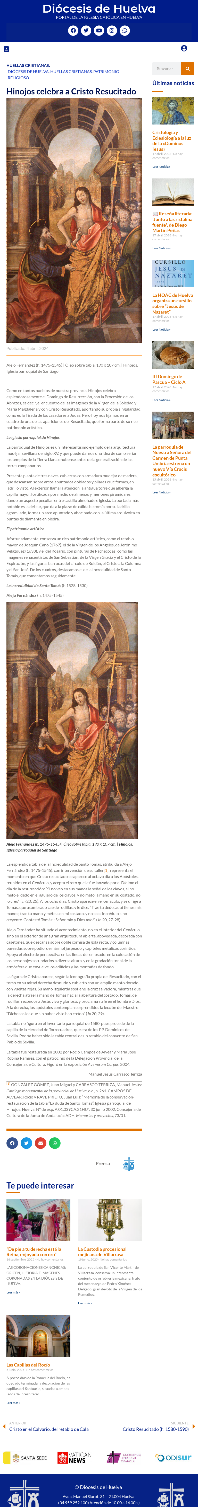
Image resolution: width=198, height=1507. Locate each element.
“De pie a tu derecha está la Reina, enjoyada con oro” (33, 1251)
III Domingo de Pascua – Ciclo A (169, 379)
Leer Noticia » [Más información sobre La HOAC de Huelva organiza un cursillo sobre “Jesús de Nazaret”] (161, 329)
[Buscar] (187, 68)
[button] (6, 49)
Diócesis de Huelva (99, 8)
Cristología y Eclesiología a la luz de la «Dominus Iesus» (171, 140)
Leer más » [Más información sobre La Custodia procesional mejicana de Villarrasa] (85, 1303)
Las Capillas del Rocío (28, 1365)
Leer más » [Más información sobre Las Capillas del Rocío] (13, 1403)
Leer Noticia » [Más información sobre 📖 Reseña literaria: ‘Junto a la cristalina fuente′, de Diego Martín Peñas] (161, 248)
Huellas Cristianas (27, 65)
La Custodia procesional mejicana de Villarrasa (102, 1251)
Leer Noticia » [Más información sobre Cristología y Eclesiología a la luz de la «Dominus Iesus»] (161, 167)
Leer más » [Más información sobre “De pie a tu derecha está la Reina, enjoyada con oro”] (13, 1292)
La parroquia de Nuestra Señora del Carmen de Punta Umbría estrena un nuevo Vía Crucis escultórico (172, 460)
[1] (106, 870)
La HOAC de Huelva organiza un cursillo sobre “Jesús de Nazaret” (172, 303)
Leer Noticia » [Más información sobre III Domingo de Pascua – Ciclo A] (161, 400)
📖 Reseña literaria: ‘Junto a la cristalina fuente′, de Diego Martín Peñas (172, 222)
